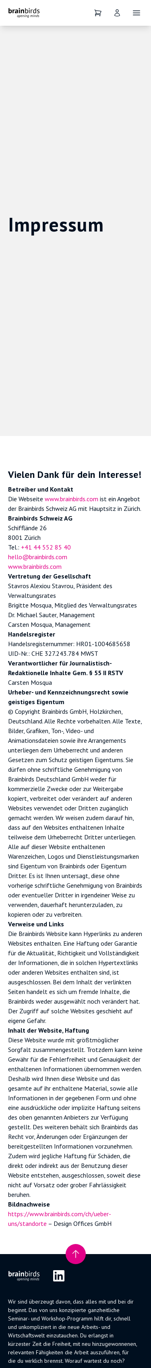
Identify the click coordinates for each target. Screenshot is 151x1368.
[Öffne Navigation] (136, 12)
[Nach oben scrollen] (76, 1254)
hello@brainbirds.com (37, 557)
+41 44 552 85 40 (46, 547)
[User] (117, 12)
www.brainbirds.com (71, 499)
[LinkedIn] (58, 1275)
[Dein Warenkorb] (97, 12)
